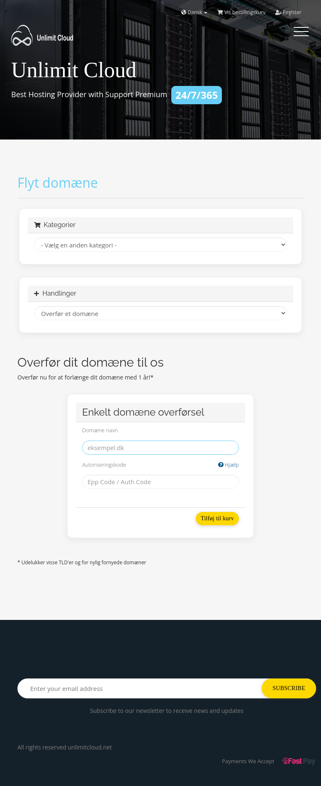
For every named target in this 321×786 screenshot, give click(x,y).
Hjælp (228, 464)
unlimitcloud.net (90, 747)
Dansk (194, 12)
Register (288, 12)
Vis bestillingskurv (241, 12)
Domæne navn (100, 430)
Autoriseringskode (160, 465)
